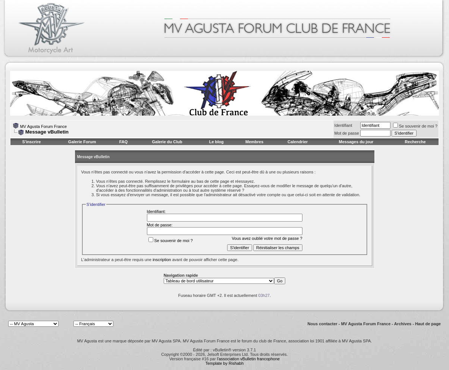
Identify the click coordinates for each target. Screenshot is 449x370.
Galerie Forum (82, 141)
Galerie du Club (167, 141)
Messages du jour (356, 141)
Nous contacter (322, 324)
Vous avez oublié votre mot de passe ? (267, 238)
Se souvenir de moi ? (415, 126)
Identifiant (343, 125)
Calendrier (298, 141)
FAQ (123, 141)
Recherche (415, 141)
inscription (162, 259)
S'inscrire (31, 141)
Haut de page (428, 324)
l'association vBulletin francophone (248, 359)
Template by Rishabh (224, 363)
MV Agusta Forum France (43, 126)
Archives (402, 324)
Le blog (216, 141)
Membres (254, 141)
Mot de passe (347, 133)
